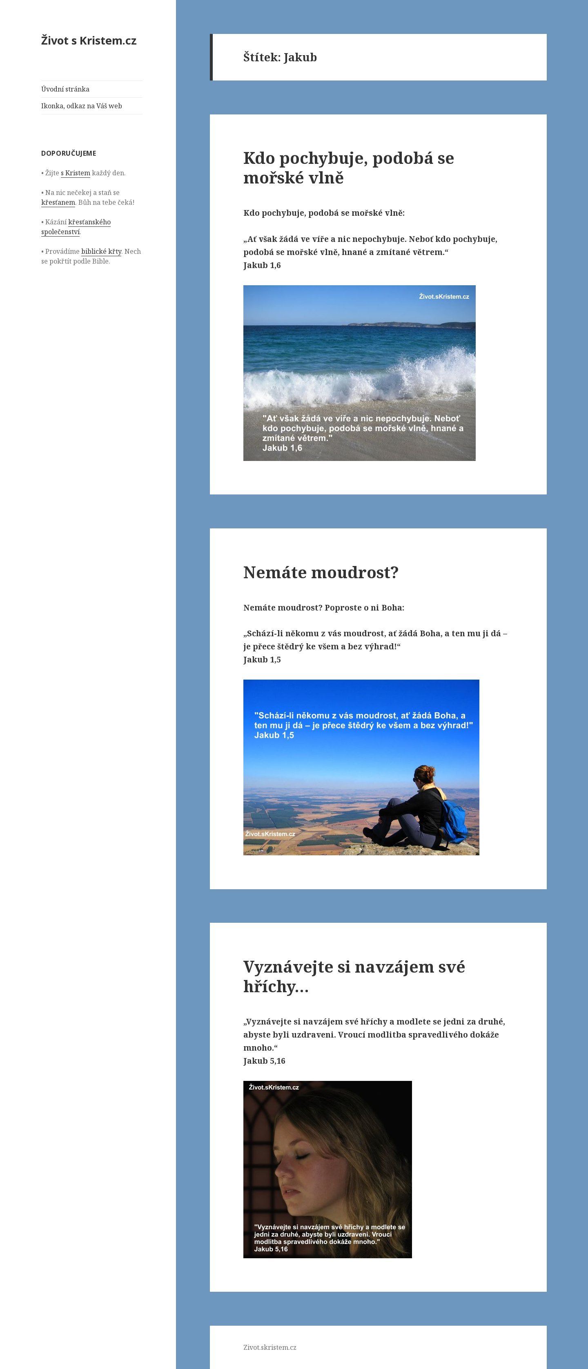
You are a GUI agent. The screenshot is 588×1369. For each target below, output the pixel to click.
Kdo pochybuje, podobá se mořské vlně (348, 167)
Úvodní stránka (65, 89)
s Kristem (75, 172)
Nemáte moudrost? (321, 572)
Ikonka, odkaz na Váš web (81, 105)
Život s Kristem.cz (89, 40)
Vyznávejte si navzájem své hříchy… (354, 976)
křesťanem (58, 202)
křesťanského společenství (76, 226)
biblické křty (101, 251)
